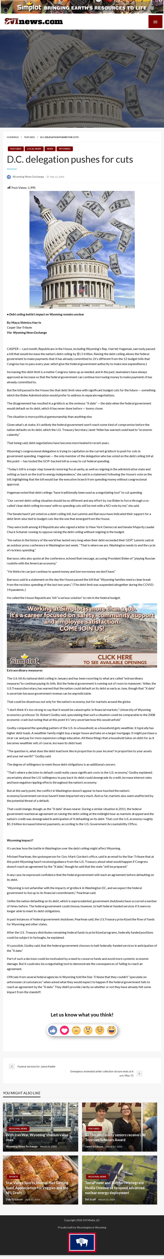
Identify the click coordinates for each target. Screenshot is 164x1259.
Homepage (13, 137)
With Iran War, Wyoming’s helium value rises (37, 1137)
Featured (29, 137)
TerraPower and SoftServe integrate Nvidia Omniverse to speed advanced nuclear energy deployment (115, 1188)
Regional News (18, 1128)
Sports (13, 1176)
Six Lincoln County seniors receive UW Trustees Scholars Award (115, 1137)
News (50, 148)
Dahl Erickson (14, 1199)
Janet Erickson (94, 1146)
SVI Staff (90, 1199)
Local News (34, 148)
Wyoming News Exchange (29, 176)
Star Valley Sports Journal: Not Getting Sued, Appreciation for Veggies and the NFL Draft (37, 1188)
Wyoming (65, 148)
